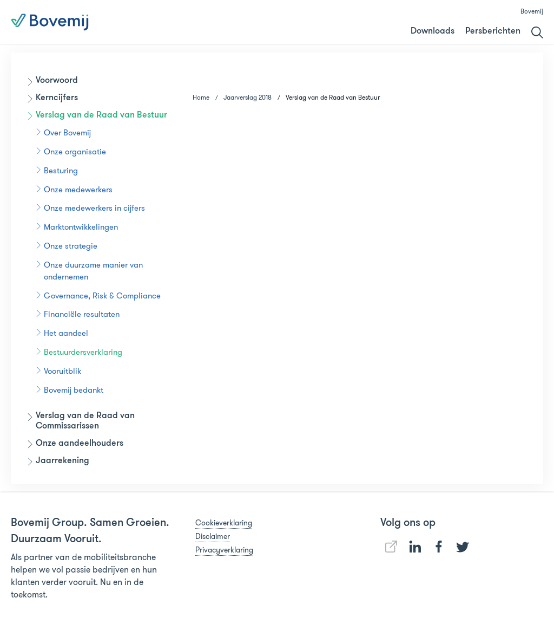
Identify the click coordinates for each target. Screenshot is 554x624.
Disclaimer (212, 536)
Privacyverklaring (224, 549)
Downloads (432, 31)
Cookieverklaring (223, 522)
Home (201, 97)
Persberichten (492, 31)
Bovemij (531, 11)
